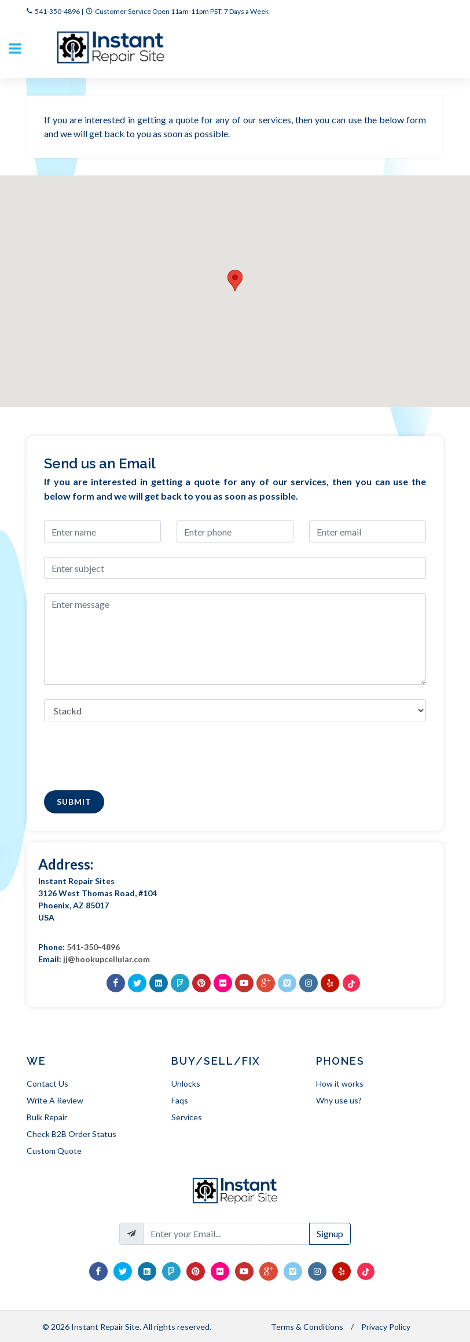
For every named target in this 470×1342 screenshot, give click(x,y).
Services (186, 1117)
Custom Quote (54, 1151)
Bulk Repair (47, 1117)
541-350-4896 (57, 11)
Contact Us (47, 1083)
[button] (235, 280)
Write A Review (55, 1100)
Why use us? (339, 1100)
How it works (339, 1083)
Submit (74, 801)
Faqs (179, 1100)
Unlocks (185, 1083)
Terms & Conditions (307, 1327)
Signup (330, 1233)
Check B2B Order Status (71, 1134)
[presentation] (132, 753)
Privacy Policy (385, 1327)
